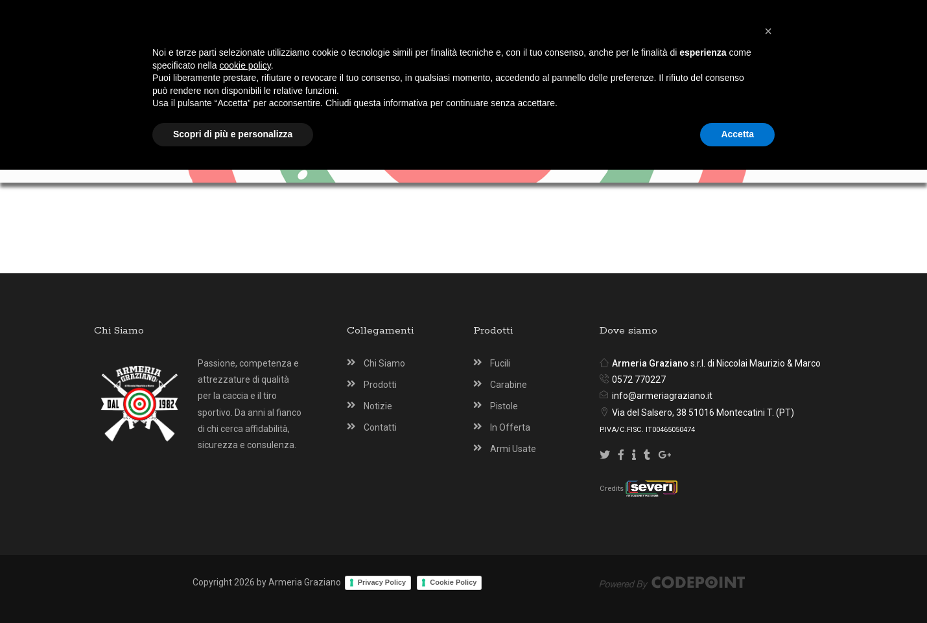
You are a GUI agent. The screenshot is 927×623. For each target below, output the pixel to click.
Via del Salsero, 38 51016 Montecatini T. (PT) (703, 412)
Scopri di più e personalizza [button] (232, 587)
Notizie (378, 406)
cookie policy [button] (245, 519)
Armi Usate (513, 449)
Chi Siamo (384, 363)
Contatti (380, 427)
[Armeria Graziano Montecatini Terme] (466, 60)
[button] (768, 484)
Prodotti (380, 384)
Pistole (504, 406)
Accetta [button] (737, 587)
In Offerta (510, 427)
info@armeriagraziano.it (662, 396)
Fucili (500, 363)
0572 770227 (639, 379)
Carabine (508, 384)
